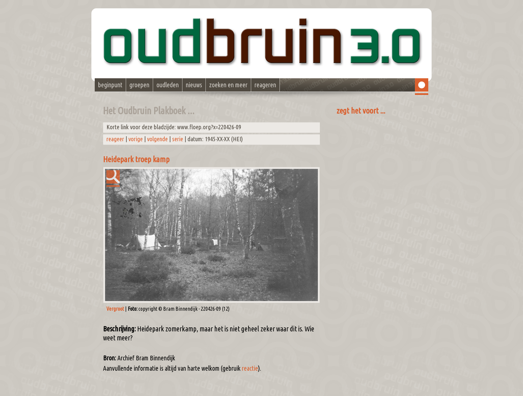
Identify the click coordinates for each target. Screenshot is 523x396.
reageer (115, 139)
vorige (135, 139)
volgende (157, 139)
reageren (265, 85)
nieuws (194, 85)
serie (177, 139)
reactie (250, 368)
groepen (139, 85)
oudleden (167, 85)
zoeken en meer (228, 85)
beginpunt (110, 85)
